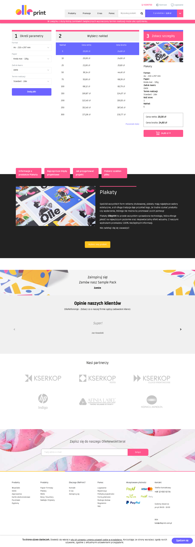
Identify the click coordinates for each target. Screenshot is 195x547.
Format (15, 43)
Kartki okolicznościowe (21, 497)
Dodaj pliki (31, 92)
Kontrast (161, 5)
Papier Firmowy (46, 488)
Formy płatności (104, 497)
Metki (42, 494)
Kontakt (72, 488)
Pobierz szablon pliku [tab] (112, 173)
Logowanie (177, 5)
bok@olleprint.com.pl (163, 523)
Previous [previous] (14, 330)
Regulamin (102, 503)
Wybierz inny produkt (97, 244)
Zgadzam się (182, 541)
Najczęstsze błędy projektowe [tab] (56, 173)
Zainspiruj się (74, 494)
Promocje (87, 13)
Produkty (72, 13)
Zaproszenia (17, 494)
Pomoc (112, 13)
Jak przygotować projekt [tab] (84, 173)
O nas (99, 13)
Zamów (97, 288)
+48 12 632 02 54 (163, 492)
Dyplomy (15, 503)
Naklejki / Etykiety (47, 500)
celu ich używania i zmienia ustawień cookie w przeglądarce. (96, 540)
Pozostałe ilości (132, 124)
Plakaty (43, 491)
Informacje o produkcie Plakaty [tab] (27, 173)
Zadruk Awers (17, 65)
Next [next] (180, 330)
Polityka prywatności (106, 494)
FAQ (99, 506)
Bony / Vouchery (46, 497)
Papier (14, 54)
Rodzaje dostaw (104, 500)
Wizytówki (16, 488)
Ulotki (14, 491)
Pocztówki (16, 500)
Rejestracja (102, 491)
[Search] (131, 13)
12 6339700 (146, 5)
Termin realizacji (18, 77)
